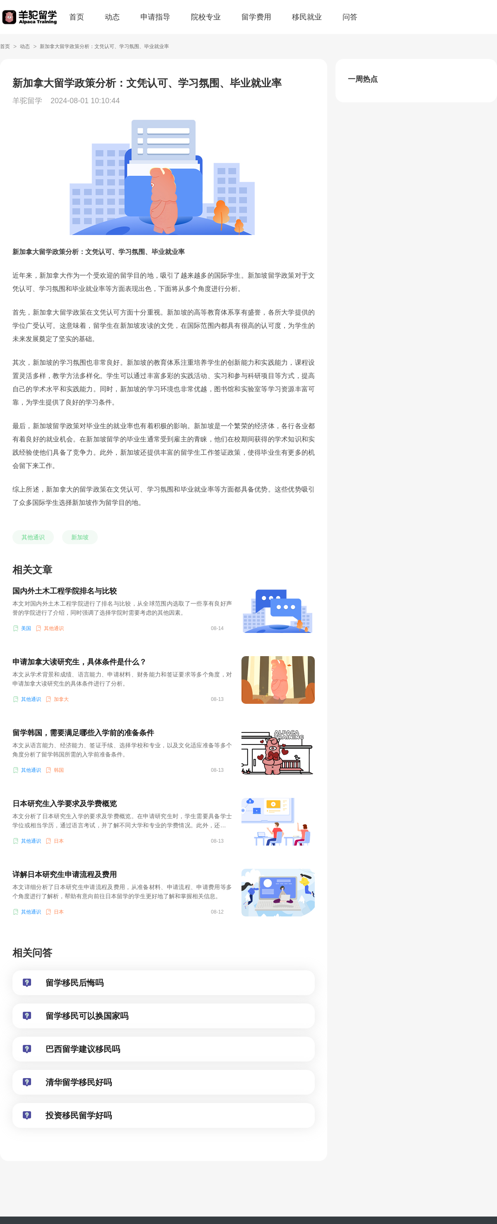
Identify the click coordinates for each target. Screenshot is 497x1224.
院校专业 (206, 17)
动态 (112, 17)
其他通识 (33, 537)
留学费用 (256, 17)
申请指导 (155, 17)
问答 (350, 17)
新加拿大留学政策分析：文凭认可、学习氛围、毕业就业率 (104, 46)
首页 (76, 17)
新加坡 (80, 537)
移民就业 (307, 17)
